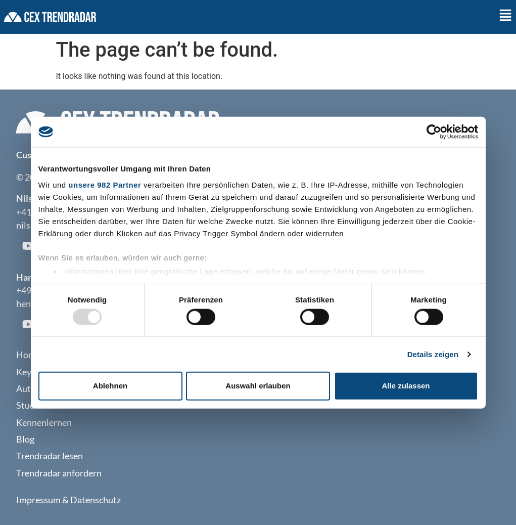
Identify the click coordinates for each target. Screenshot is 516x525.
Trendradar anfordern (59, 473)
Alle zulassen (406, 385)
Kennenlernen (44, 422)
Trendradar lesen (49, 456)
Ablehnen (110, 385)
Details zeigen (432, 353)
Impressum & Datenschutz (68, 500)
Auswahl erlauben (257, 385)
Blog (25, 439)
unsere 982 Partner (104, 184)
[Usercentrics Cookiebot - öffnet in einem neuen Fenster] (434, 132)
